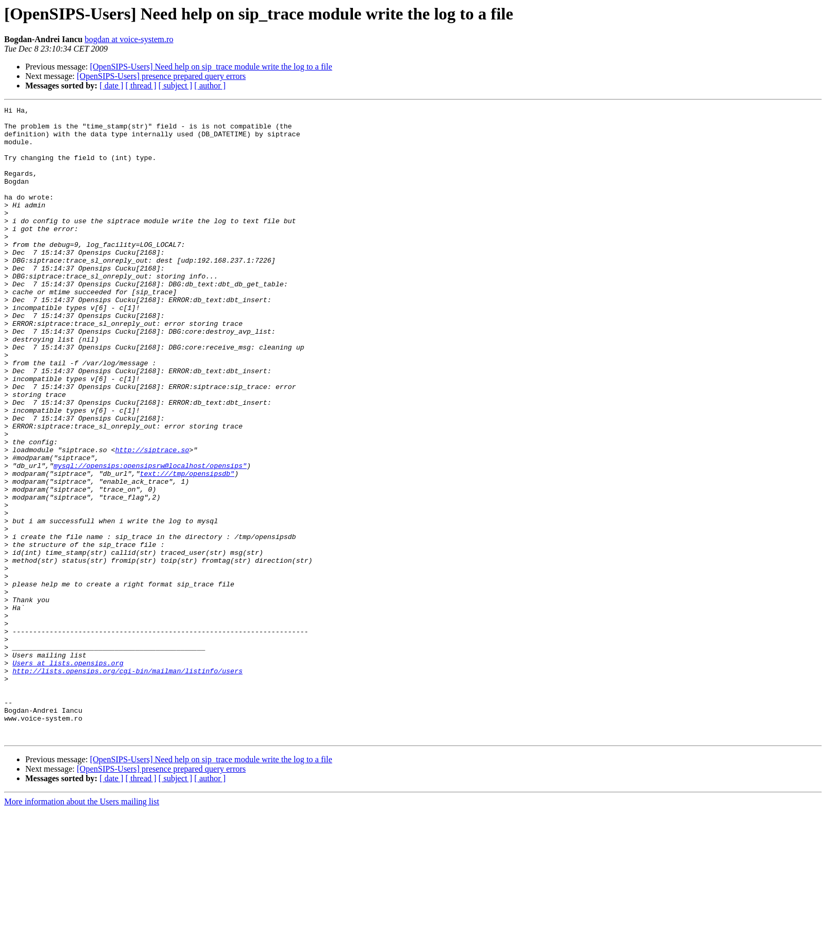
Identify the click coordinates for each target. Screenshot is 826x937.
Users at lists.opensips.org (68, 775)
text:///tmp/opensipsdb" (187, 547)
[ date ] (111, 85)
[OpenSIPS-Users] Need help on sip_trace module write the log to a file (211, 66)
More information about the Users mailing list (81, 927)
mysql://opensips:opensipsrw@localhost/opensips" (150, 538)
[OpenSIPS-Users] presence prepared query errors (161, 76)
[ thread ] (140, 85)
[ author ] (210, 85)
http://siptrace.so (152, 519)
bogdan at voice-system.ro (129, 39)
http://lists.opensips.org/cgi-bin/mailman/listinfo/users (128, 784)
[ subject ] (175, 85)
